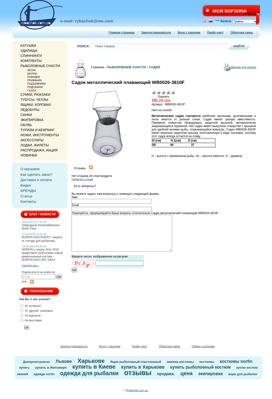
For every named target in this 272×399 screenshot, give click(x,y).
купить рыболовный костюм (200, 367)
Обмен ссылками (203, 346)
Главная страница (122, 32)
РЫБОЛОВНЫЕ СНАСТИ (40, 66)
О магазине (30, 169)
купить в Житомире (51, 367)
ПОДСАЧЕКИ (35, 87)
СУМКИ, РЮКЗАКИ (35, 94)
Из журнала (32, 315)
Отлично (173, 92)
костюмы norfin (236, 361)
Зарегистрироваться (156, 32)
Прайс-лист (215, 32)
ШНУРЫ (32, 73)
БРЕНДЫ (28, 191)
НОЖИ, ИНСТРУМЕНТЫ (39, 135)
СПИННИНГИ (31, 56)
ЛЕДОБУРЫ (29, 110)
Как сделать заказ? (36, 174)
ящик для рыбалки (242, 374)
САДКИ (31, 90)
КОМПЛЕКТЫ (31, 61)
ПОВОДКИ (33, 76)
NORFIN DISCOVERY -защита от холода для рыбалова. (42, 239)
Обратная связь (241, 32)
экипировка (210, 373)
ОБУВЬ (26, 125)
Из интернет (33, 306)
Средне (163, 92)
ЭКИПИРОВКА (31, 120)
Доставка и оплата (36, 180)
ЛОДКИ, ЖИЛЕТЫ (34, 145)
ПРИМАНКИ (34, 80)
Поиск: (83, 46)
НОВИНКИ (28, 155)
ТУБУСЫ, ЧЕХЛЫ (34, 99)
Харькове (91, 361)
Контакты (28, 201)
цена (186, 373)
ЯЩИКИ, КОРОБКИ (35, 105)
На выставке (33, 320)
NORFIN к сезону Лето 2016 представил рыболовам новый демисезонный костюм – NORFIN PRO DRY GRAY (42, 255)
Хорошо (168, 92)
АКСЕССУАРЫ (32, 140)
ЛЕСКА (31, 70)
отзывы (137, 373)
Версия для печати (243, 67)
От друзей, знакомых (39, 310)
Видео (25, 185)
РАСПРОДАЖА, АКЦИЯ (39, 150)
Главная (97, 67)
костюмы (206, 362)
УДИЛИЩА (28, 51)
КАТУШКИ (28, 45)
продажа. (166, 374)
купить (24, 367)
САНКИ (26, 115)
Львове (64, 361)
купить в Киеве (93, 366)
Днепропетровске (36, 362)
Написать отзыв (82, 179)
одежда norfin (43, 374)
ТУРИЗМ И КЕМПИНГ (37, 130)
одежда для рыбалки (89, 373)
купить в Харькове (143, 367)
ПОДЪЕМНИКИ (36, 83)
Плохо (158, 92)
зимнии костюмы (180, 362)
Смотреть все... (30, 265)
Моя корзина (229, 11)
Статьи (26, 196)
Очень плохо (154, 92)
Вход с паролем (189, 32)
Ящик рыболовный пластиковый (135, 362)
